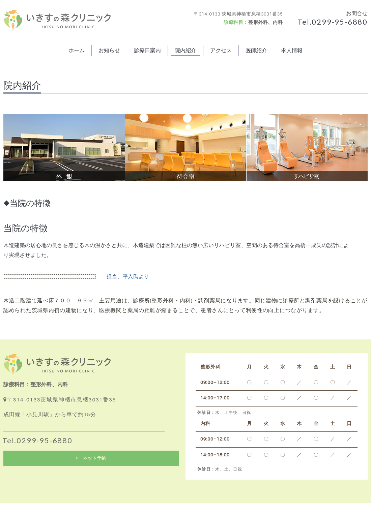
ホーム (76, 50)
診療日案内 (147, 50)
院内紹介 (185, 50)
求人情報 (292, 50)
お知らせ (109, 50)
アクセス (221, 50)
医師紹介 (256, 50)
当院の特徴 (25, 228)
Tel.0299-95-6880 (332, 21)
